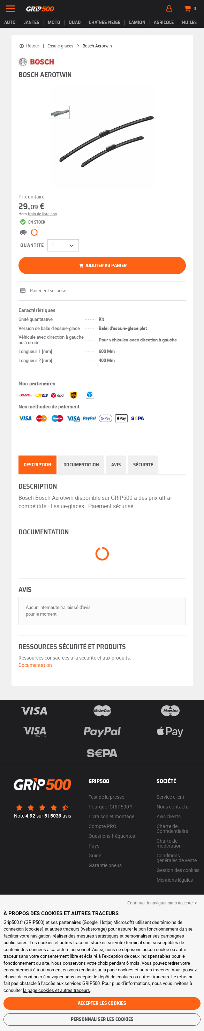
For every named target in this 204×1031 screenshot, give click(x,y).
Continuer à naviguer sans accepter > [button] (162, 902)
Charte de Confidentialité (172, 828)
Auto (10, 22)
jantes (31, 22)
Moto (54, 22)
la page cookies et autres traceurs (56, 990)
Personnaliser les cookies (102, 1019)
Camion (137, 22)
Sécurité (143, 464)
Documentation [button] (35, 665)
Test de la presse (106, 796)
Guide (95, 855)
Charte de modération (169, 843)
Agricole (164, 22)
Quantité (32, 245)
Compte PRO (102, 826)
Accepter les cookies (102, 1003)
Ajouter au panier (102, 265)
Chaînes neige (104, 22)
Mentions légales (175, 879)
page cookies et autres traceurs (138, 969)
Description (37, 464)
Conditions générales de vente (177, 858)
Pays (94, 845)
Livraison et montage (111, 816)
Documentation (81, 464)
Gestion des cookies (178, 870)
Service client (170, 796)
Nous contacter (173, 806)
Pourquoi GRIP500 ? (111, 806)
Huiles (189, 22)
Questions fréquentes (112, 836)
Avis (116, 464)
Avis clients (169, 816)
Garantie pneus (105, 865)
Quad (75, 22)
